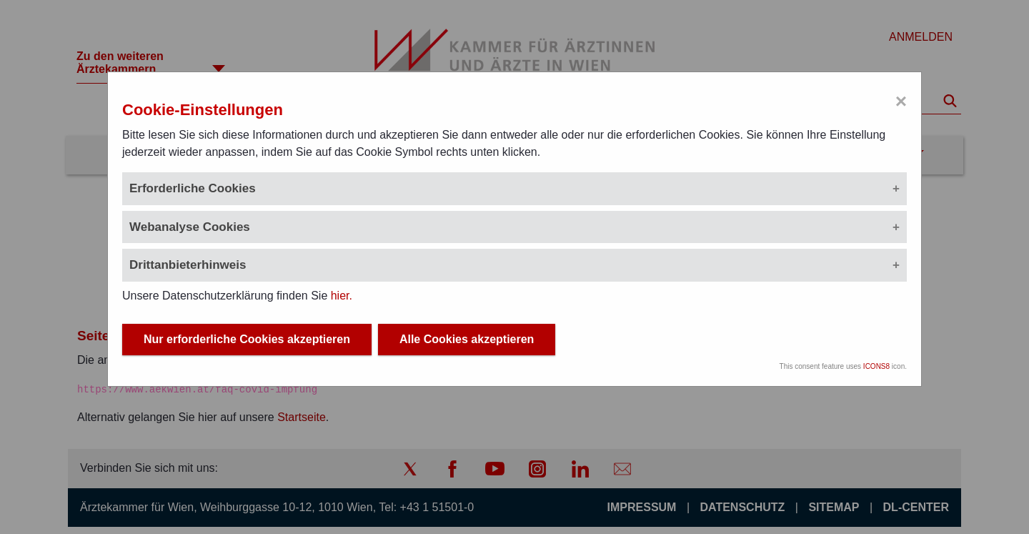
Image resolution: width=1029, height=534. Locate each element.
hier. (341, 296)
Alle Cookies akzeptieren (467, 341)
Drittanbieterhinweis (187, 265)
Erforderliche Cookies (192, 188)
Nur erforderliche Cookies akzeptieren (247, 341)
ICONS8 (876, 368)
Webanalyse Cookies (189, 227)
